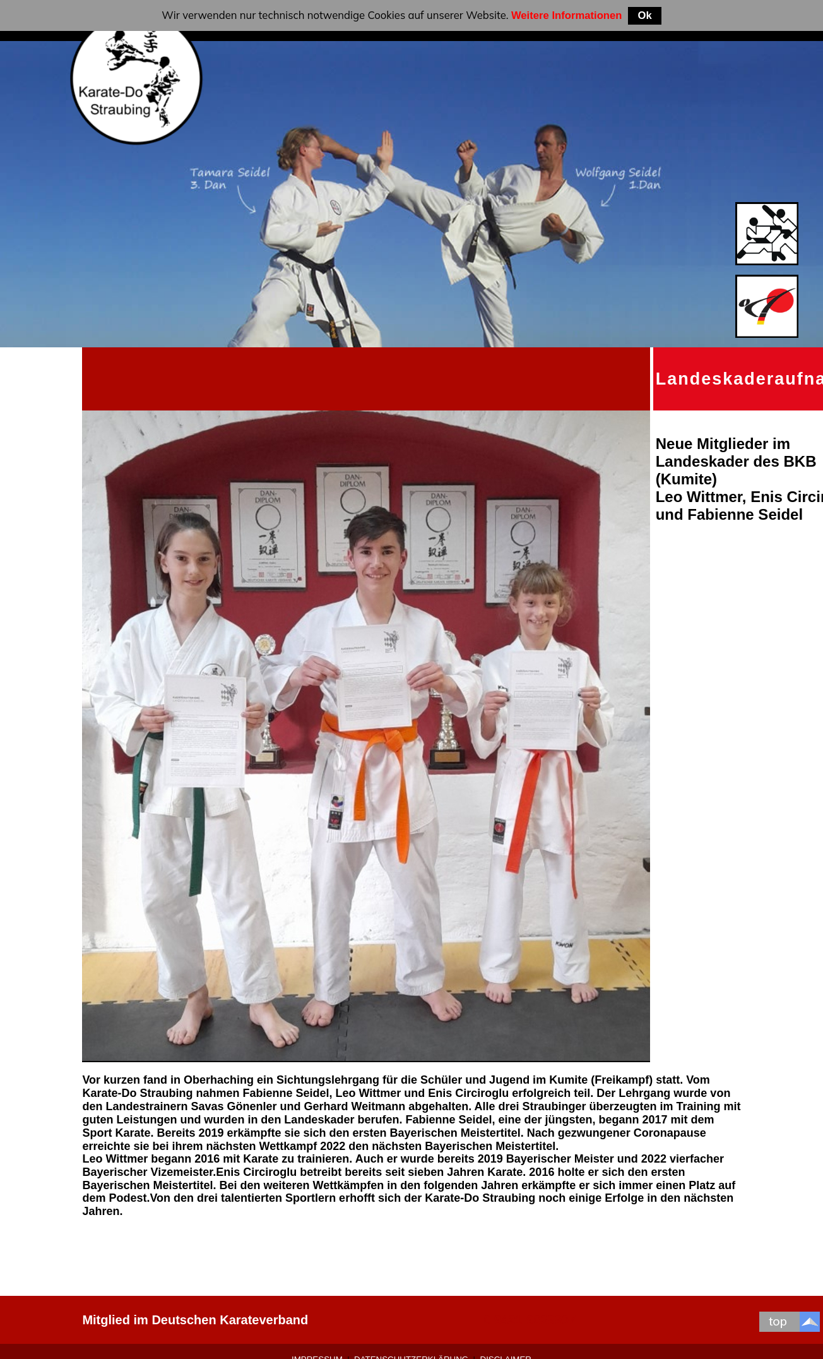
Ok (644, 15)
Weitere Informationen (566, 15)
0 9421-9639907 (529, 1320)
